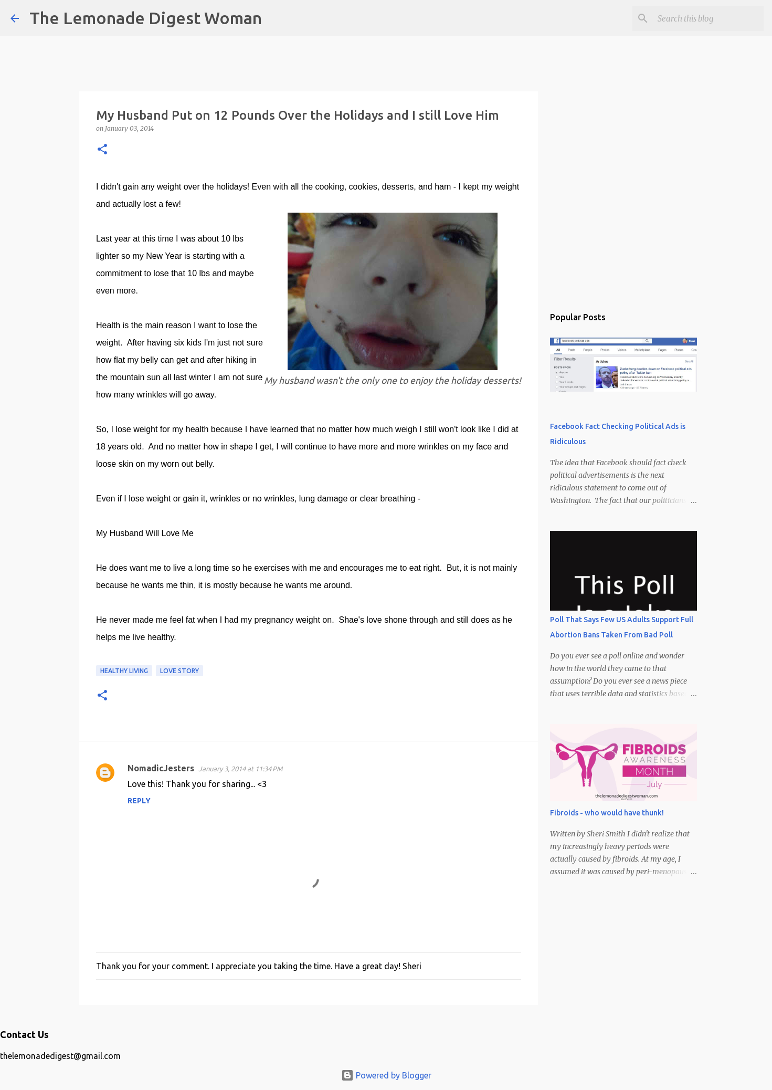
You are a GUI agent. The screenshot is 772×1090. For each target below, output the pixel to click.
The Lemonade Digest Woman (145, 17)
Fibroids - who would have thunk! (607, 813)
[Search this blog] (708, 18)
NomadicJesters (161, 768)
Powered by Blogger (386, 1075)
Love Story (179, 670)
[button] (102, 150)
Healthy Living (124, 670)
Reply (139, 800)
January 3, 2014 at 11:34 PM (240, 768)
